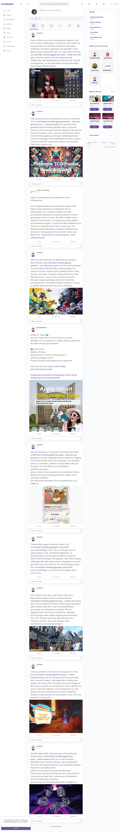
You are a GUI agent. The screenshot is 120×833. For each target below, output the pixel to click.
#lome (74, 375)
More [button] (89, 146)
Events (7, 42)
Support (35, 831)
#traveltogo (58, 375)
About (88, 143)
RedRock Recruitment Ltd (111, 103)
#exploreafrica (37, 377)
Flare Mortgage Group (96, 121)
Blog (6, 33)
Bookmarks (9, 20)
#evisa (68, 375)
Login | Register (114, 4)
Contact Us (112, 142)
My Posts (8, 37)
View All (112, 91)
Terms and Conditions (92, 142)
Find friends (9, 46)
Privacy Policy (103, 142)
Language (113, 143)
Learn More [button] (7, 824)
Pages (7, 28)
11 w (38, 35)
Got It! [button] (16, 828)
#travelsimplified (52, 377)
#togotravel (35, 375)
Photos (7, 15)
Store (7, 51)
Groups (7, 24)
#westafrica (47, 375)
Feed (6, 11)
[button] (28, 4)
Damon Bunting (108, 121)
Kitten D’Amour (94, 103)
